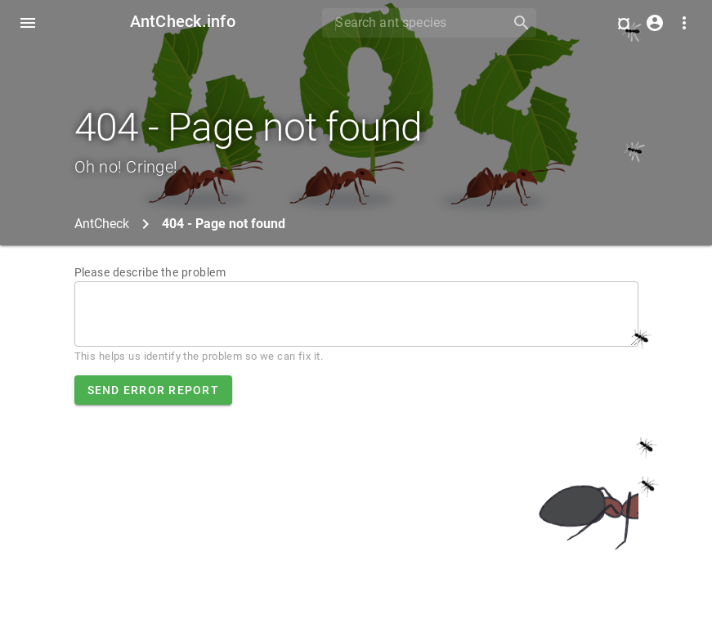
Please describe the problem (150, 272)
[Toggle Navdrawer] (28, 23)
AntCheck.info (182, 21)
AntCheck (101, 223)
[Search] (411, 23)
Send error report (153, 390)
